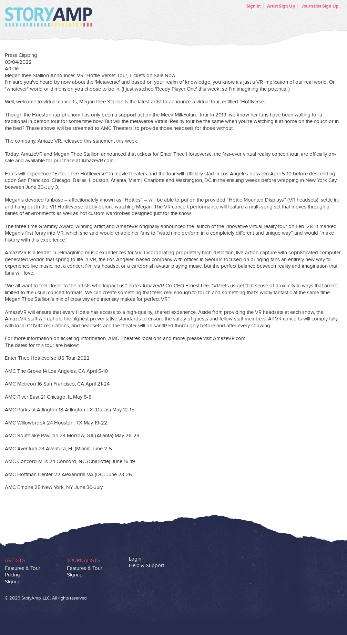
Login (135, 559)
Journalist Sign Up (320, 6)
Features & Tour (22, 568)
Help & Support (146, 566)
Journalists (83, 560)
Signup (13, 582)
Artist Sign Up (281, 6)
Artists (15, 560)
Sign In (253, 6)
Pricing (12, 575)
